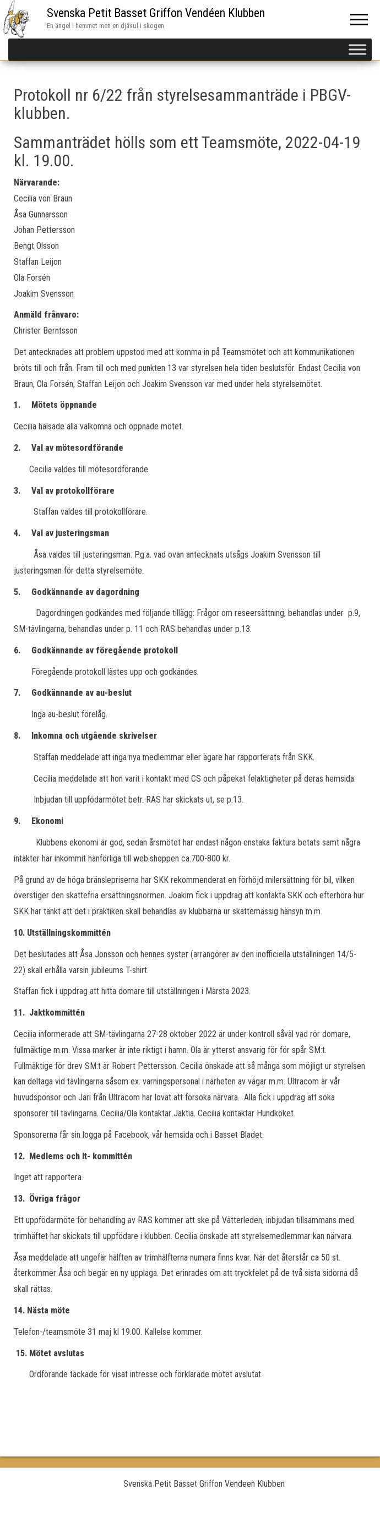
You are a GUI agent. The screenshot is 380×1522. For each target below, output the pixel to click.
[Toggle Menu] (357, 49)
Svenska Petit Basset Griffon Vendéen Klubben (156, 13)
